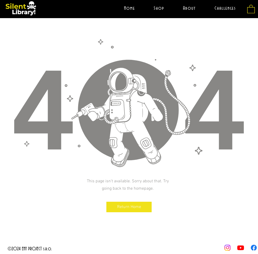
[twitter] (241, 248)
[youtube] (227, 248)
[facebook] (254, 248)
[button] (251, 8)
